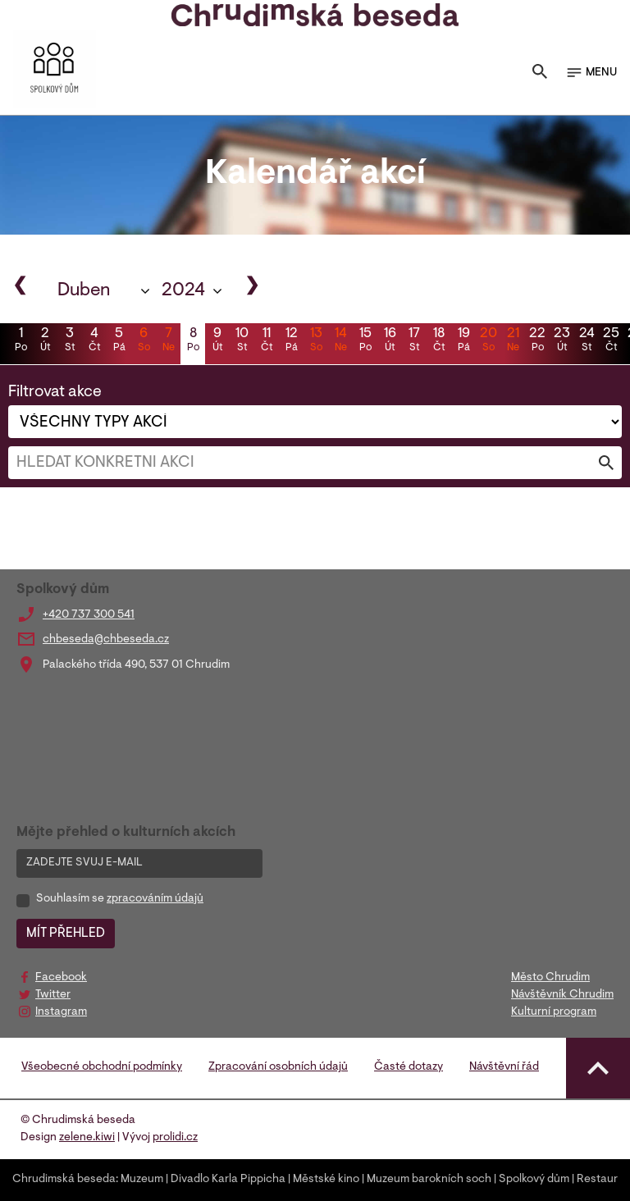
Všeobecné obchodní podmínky (101, 1067)
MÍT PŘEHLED (65, 933)
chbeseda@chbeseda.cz (106, 640)
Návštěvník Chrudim (562, 995)
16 (389, 341)
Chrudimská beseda (64, 1179)
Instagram (61, 1012)
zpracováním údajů (155, 899)
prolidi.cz (175, 1138)
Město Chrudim (550, 978)
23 (562, 341)
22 (537, 341)
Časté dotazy (408, 1067)
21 (512, 341)
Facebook (61, 978)
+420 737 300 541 (89, 615)
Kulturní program (553, 1012)
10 (242, 341)
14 (340, 341)
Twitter (53, 995)
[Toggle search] (539, 73)
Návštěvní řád (504, 1067)
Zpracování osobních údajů (278, 1067)
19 (463, 341)
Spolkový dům (534, 1179)
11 (266, 341)
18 (439, 341)
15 (365, 341)
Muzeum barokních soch (429, 1179)
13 (316, 341)
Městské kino (326, 1179)
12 (291, 341)
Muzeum (142, 1179)
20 (488, 341)
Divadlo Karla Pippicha (228, 1179)
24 (586, 341)
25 (611, 341)
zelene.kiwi (87, 1138)
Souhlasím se (119, 899)
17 (414, 341)
